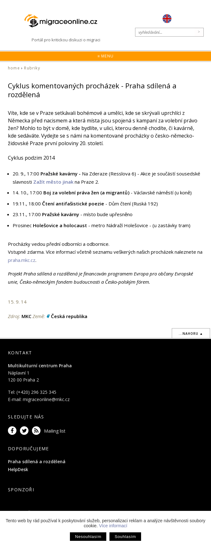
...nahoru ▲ (191, 333)
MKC (26, 316)
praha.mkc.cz (21, 260)
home (14, 68)
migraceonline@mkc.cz (46, 399)
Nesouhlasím (88, 536)
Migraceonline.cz (63, 21)
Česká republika (69, 316)
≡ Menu (105, 56)
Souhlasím (125, 536)
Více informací (113, 525)
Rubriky (32, 68)
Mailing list (54, 431)
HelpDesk (18, 469)
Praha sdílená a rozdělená (36, 461)
